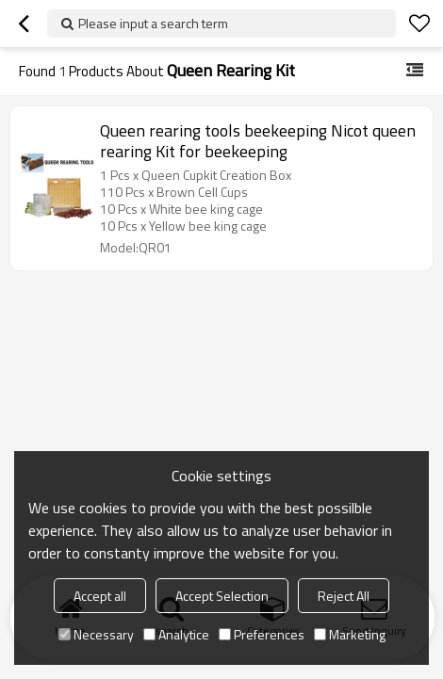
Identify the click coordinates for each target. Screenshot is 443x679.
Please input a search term (153, 23)
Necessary (96, 634)
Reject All (343, 596)
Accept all (100, 596)
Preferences (261, 634)
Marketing (350, 634)
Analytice (176, 634)
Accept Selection (222, 596)
